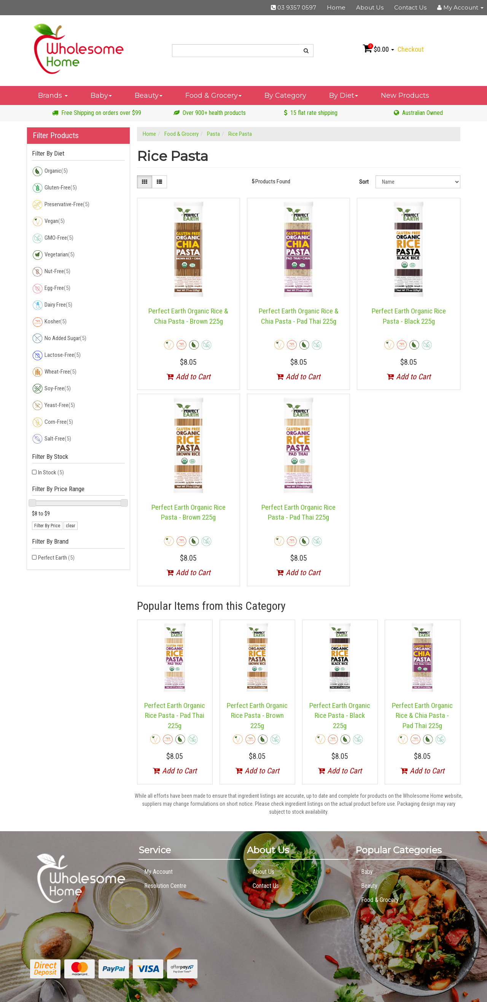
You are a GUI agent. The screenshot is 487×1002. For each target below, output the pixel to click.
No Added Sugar (59, 338)
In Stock (51, 472)
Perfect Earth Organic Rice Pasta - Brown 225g (257, 715)
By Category (285, 95)
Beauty (148, 95)
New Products (405, 95)
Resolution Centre (165, 885)
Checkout (411, 49)
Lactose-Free (56, 355)
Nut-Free (51, 271)
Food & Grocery (213, 95)
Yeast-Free (53, 405)
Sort (364, 181)
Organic (50, 171)
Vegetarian (53, 255)
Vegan (48, 221)
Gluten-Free (54, 188)
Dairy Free (52, 305)
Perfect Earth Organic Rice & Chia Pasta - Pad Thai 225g (422, 715)
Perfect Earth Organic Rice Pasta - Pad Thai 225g (174, 715)
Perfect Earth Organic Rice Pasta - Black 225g (339, 715)
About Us (370, 7)
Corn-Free (52, 422)
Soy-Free (51, 388)
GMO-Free (52, 238)
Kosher (49, 322)
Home (336, 7)
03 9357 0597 (293, 7)
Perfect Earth (56, 557)
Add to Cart (188, 376)
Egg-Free (51, 288)
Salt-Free (51, 439)
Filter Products (56, 135)
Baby (101, 95)
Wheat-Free (54, 372)
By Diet (343, 95)
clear (70, 525)
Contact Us (410, 7)
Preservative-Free (60, 204)
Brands (53, 95)
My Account (158, 871)
